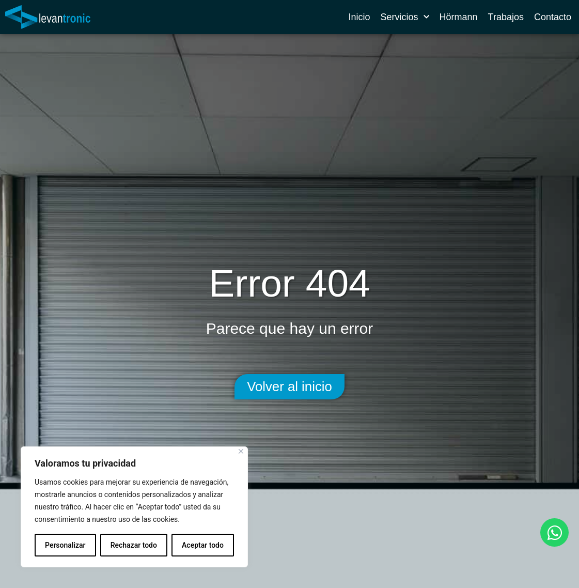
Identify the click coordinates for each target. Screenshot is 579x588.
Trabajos (506, 17)
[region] (134, 506)
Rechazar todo (134, 545)
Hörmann (459, 17)
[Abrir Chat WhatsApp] (554, 532)
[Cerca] (241, 451)
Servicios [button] (405, 17)
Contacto (552, 17)
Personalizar (65, 545)
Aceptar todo (203, 545)
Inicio (359, 17)
